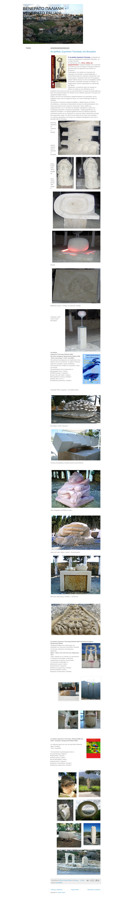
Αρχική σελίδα (75, 889)
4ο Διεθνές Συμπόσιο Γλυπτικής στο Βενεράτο (73, 51)
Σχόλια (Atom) (61, 892)
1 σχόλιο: (82, 880)
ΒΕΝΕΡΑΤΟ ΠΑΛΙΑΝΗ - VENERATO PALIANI (44, 10)
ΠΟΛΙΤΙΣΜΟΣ (59, 882)
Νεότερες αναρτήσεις (56, 889)
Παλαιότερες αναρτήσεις (93, 889)
